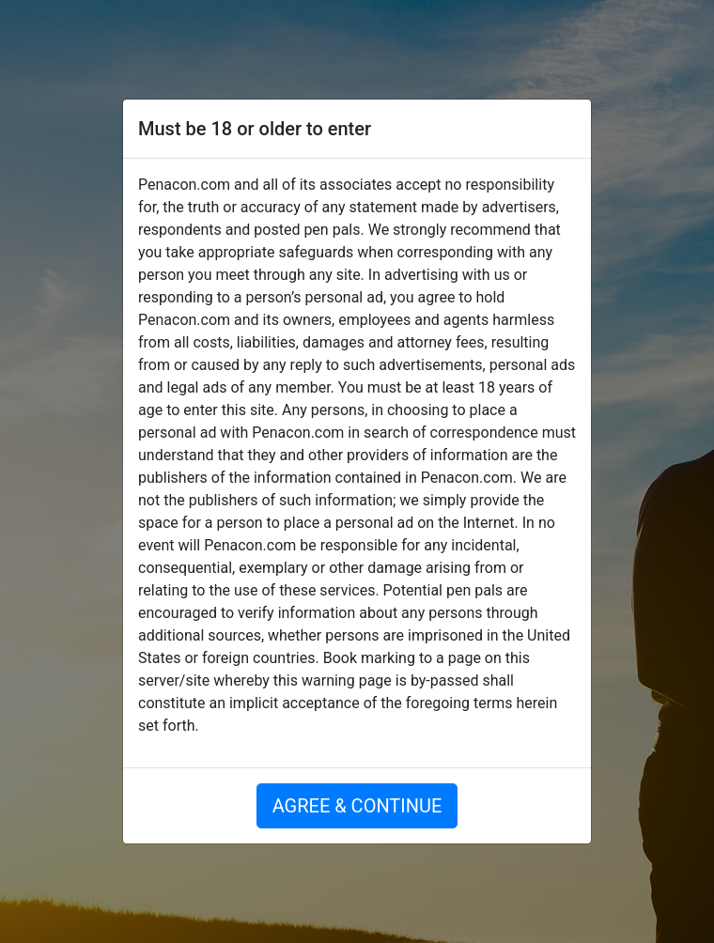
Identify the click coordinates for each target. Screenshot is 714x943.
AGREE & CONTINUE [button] (357, 806)
